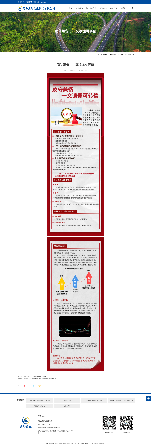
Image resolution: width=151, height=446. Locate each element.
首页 (99, 54)
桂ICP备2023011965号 (81, 443)
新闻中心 (105, 54)
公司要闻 (113, 54)
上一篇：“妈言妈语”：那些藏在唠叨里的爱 (32, 376)
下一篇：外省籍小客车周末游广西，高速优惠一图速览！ (37, 378)
